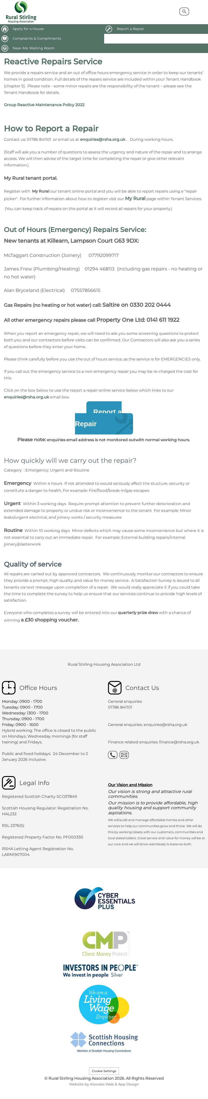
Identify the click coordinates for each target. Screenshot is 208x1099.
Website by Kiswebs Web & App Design (104, 1084)
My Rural (135, 198)
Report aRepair (98, 418)
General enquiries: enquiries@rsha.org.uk (147, 724)
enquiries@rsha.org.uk (102, 139)
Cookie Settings (104, 1071)
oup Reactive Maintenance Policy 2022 (46, 105)
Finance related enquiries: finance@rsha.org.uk (153, 742)
